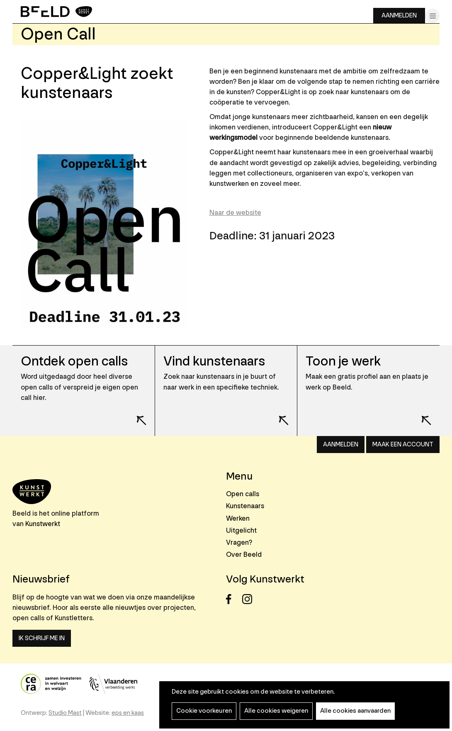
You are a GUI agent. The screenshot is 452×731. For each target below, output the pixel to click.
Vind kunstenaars (214, 361)
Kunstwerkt (42, 523)
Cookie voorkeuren (204, 711)
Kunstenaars (245, 506)
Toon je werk (343, 361)
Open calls (242, 494)
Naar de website (235, 212)
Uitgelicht (241, 530)
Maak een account (402, 444)
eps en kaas (128, 713)
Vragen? (239, 542)
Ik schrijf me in (42, 638)
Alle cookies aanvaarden (355, 711)
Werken (238, 518)
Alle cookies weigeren (276, 711)
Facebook (233, 599)
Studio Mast (65, 713)
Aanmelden (399, 15)
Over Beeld (244, 554)
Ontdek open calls (74, 361)
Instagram (249, 599)
